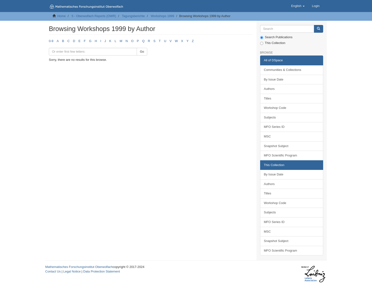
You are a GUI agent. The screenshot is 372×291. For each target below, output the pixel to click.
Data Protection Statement (101, 271)
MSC (267, 136)
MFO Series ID (274, 127)
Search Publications (276, 37)
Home (61, 16)
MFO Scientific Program (280, 155)
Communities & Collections (282, 70)
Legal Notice (72, 271)
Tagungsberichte (133, 16)
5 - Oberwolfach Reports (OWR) (93, 16)
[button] (298, 6)
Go (142, 51)
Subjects (270, 117)
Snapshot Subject (276, 146)
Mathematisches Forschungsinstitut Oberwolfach (79, 267)
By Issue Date (273, 79)
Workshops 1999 (162, 16)
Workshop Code (275, 108)
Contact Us (53, 271)
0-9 (51, 41)
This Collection (272, 43)
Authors (269, 89)
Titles (267, 98)
